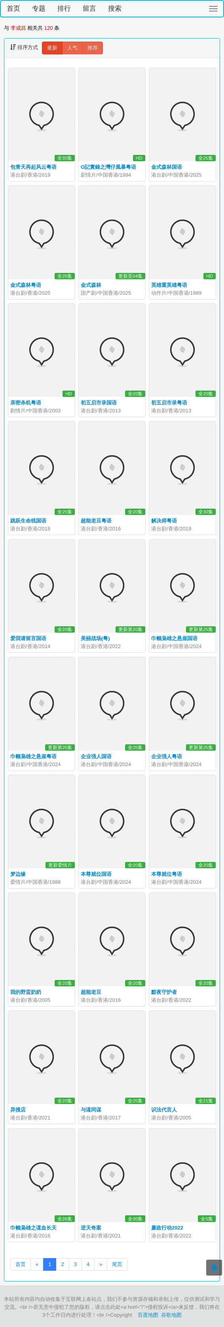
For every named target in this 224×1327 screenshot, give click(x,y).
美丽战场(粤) (95, 638)
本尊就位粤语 (166, 874)
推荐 (92, 48)
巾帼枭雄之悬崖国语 (174, 638)
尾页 (117, 1264)
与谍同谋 (91, 1110)
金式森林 (91, 285)
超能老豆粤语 (96, 521)
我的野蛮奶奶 (25, 992)
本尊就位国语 (96, 874)
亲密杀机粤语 (25, 403)
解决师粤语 (164, 521)
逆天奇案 (91, 1228)
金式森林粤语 (25, 285)
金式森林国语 (166, 167)
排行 (64, 8)
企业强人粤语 (166, 756)
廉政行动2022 (167, 1228)
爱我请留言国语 (28, 638)
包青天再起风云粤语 (33, 167)
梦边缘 (18, 874)
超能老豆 (91, 992)
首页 (13, 8)
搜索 (114, 8)
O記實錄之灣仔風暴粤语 (108, 167)
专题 (39, 8)
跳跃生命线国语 (28, 521)
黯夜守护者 (164, 992)
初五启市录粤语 (169, 403)
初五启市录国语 (99, 403)
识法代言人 (164, 1110)
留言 (89, 8)
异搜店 (18, 1110)
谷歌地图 (171, 1315)
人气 (72, 48)
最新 (52, 48)
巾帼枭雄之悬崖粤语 (33, 756)
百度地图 (148, 1315)
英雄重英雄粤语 (169, 285)
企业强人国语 (96, 756)
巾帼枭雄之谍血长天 (33, 1228)
